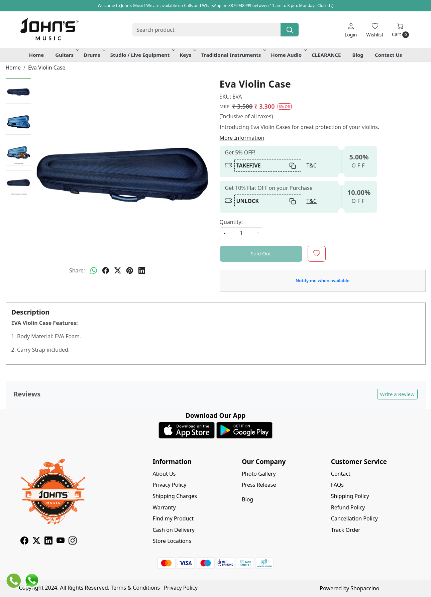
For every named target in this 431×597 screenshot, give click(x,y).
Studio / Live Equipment (142, 54)
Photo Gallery (259, 473)
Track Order (345, 529)
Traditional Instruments (233, 54)
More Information (242, 137)
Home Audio (288, 54)
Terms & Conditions (135, 587)
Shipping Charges (175, 496)
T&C (312, 165)
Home (36, 54)
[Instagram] (72, 541)
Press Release (259, 484)
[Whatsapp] (94, 270)
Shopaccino (364, 588)
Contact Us (388, 54)
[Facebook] (24, 541)
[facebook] (106, 270)
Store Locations (172, 541)
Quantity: (231, 222)
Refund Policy (348, 507)
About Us (164, 473)
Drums (94, 54)
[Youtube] (60, 541)
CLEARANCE (326, 54)
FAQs (337, 484)
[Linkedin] (48, 541)
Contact (340, 473)
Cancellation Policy (354, 518)
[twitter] (118, 270)
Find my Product (173, 518)
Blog (357, 54)
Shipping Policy (350, 496)
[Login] (351, 30)
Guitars (66, 54)
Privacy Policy (170, 484)
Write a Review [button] (397, 394)
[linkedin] (142, 270)
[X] (36, 541)
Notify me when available (322, 280)
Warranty (164, 507)
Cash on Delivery (174, 529)
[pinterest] (130, 270)
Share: (77, 270)
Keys (187, 54)
